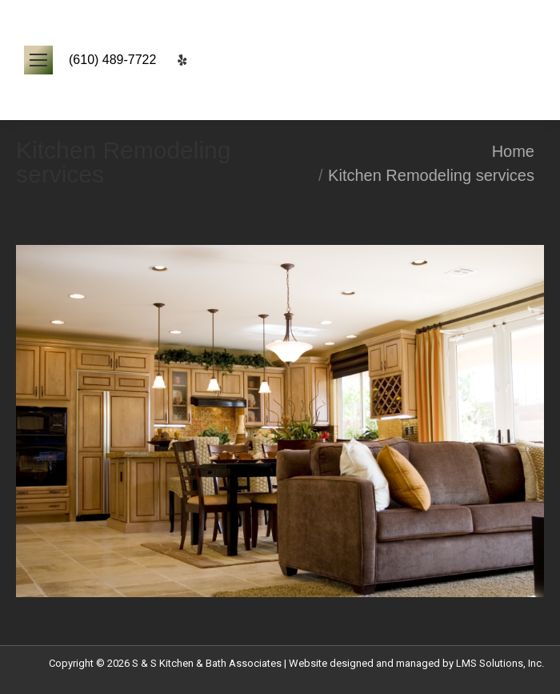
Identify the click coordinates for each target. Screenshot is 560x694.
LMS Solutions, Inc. (500, 663)
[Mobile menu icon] (38, 60)
